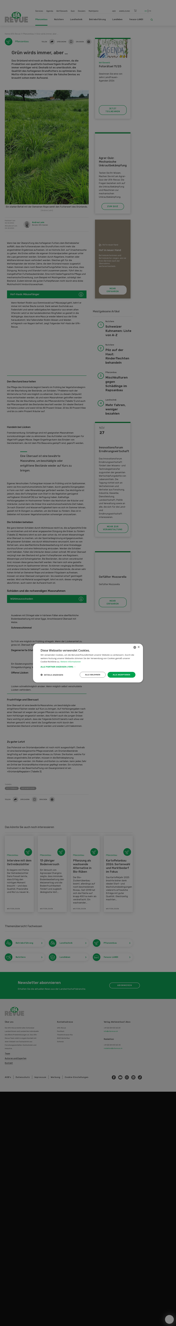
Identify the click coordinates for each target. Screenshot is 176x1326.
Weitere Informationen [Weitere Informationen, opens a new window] (71, 661)
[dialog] (88, 663)
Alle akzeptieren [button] (121, 674)
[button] (88, 666)
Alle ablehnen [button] (91, 674)
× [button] (139, 647)
